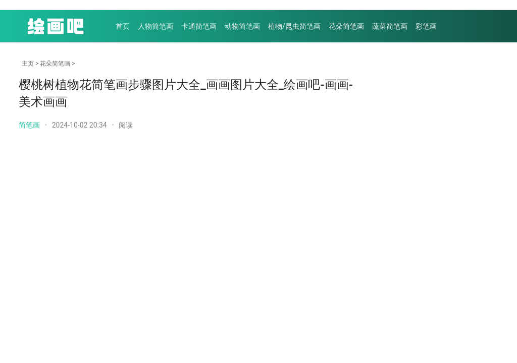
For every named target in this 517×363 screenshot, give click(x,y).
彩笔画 (426, 26)
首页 (123, 26)
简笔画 (29, 125)
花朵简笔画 (346, 26)
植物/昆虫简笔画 (294, 26)
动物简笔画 (242, 26)
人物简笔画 (155, 26)
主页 (28, 63)
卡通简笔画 (199, 26)
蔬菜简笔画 (389, 26)
